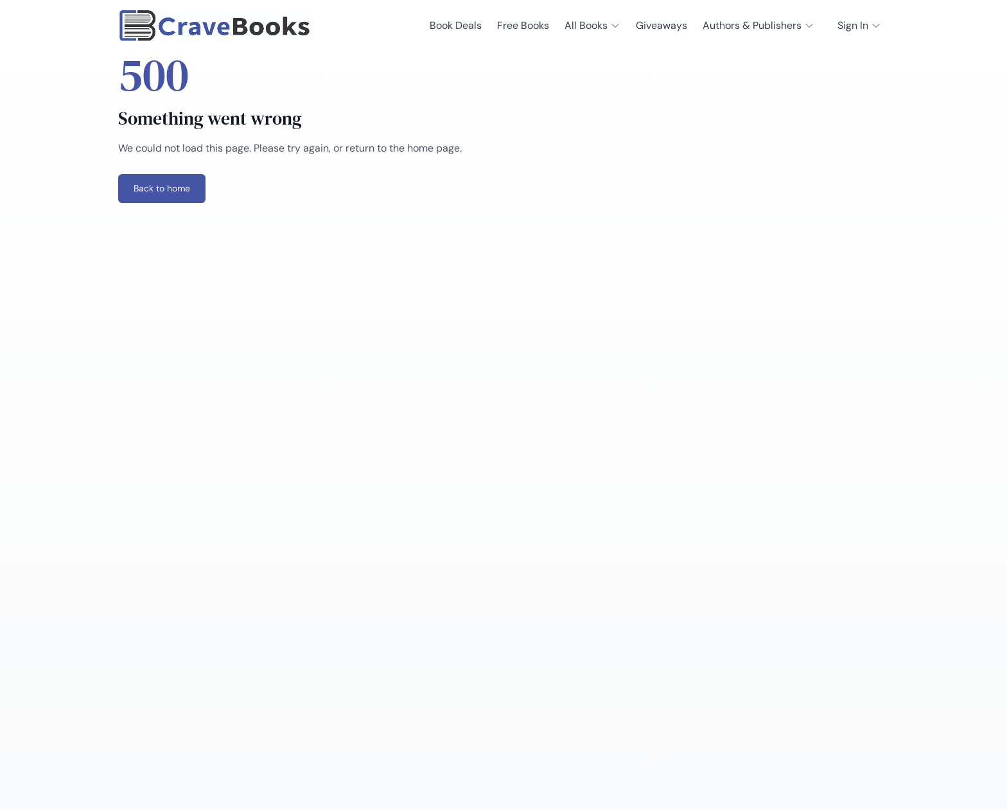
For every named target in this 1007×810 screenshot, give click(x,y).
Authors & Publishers (758, 25)
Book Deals (456, 25)
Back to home (162, 188)
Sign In (859, 25)
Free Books (523, 25)
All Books (592, 25)
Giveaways (661, 25)
